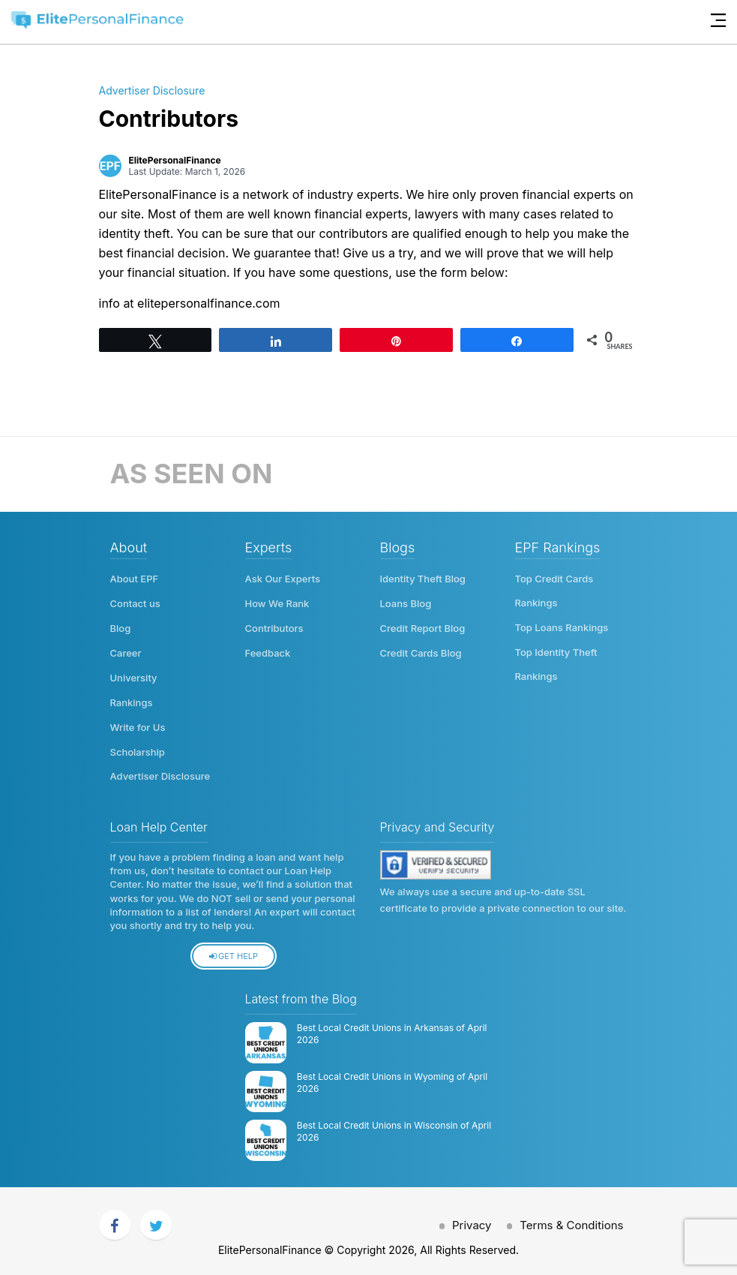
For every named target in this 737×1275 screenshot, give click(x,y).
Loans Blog (406, 603)
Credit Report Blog (423, 627)
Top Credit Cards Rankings (554, 591)
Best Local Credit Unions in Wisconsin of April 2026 (394, 1126)
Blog (120, 627)
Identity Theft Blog (423, 579)
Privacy (470, 1219)
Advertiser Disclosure (152, 90)
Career (126, 651)
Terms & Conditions (571, 1219)
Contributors (274, 627)
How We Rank (277, 603)
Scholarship (137, 747)
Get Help (233, 950)
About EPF (134, 579)
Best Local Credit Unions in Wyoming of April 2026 (392, 1077)
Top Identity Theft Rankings (556, 663)
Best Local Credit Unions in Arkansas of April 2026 (392, 1028)
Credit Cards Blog (421, 651)
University (133, 675)
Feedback (268, 651)
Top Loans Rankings (562, 627)
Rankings (131, 699)
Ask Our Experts (283, 579)
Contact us (135, 603)
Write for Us (138, 723)
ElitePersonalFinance (175, 160)
